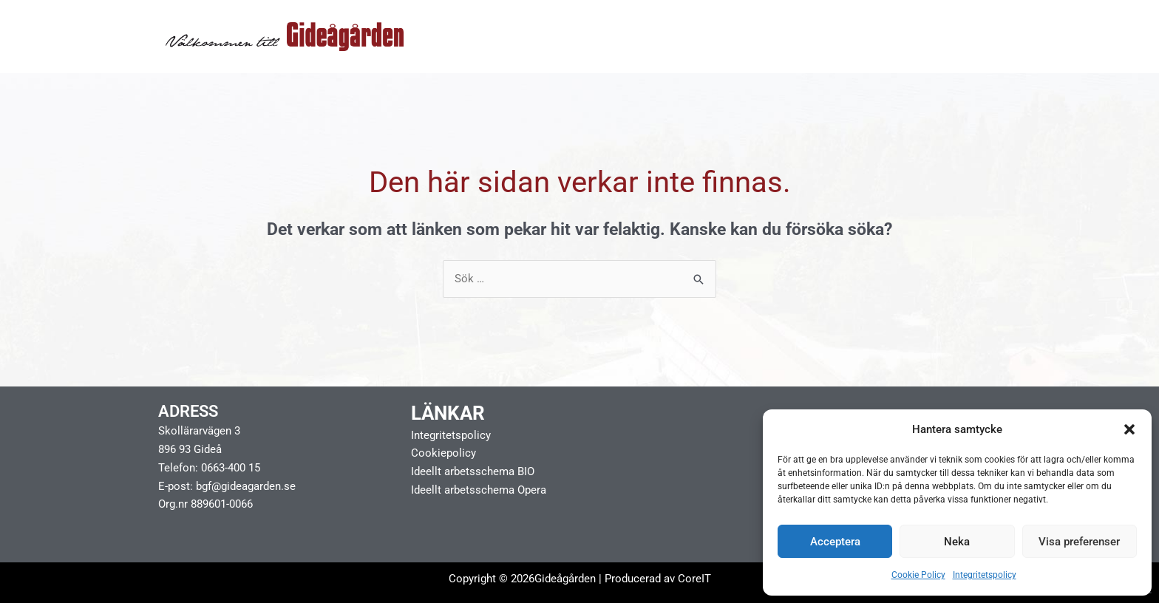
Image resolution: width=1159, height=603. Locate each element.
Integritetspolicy (984, 575)
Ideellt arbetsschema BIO (472, 471)
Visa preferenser (1079, 541)
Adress (188, 411)
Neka (957, 541)
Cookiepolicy (443, 453)
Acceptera (835, 541)
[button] (1129, 429)
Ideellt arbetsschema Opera (478, 490)
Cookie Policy (918, 575)
